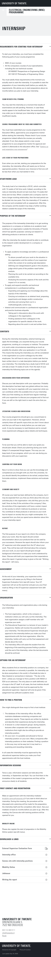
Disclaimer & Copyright (9, 950)
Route (4, 935)
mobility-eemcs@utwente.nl (13, 799)
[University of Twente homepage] (14, 3)
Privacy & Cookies (25, 950)
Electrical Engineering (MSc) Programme (27, 11)
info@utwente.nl (8, 933)
